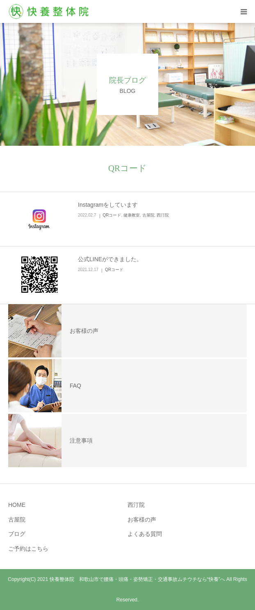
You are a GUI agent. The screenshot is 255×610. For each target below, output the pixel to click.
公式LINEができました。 (110, 259)
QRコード (111, 215)
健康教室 (131, 215)
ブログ (16, 534)
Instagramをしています (108, 204)
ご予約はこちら (28, 548)
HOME (16, 505)
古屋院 (148, 215)
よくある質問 (145, 534)
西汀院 (163, 215)
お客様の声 (142, 519)
